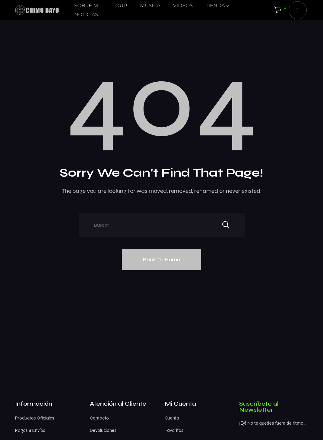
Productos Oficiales (34, 418)
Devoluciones (103, 430)
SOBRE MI (87, 5)
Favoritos (174, 430)
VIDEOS (183, 5)
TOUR (119, 5)
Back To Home (161, 259)
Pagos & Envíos (30, 430)
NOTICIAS (86, 14)
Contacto (99, 418)
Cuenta (172, 418)
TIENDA (215, 5)
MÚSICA (150, 5)
